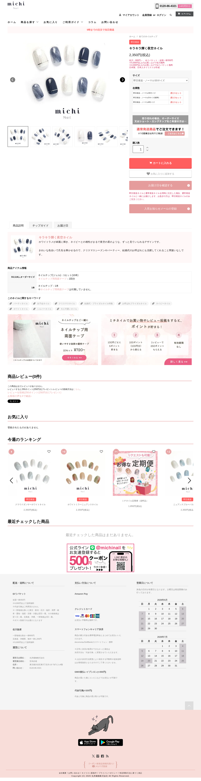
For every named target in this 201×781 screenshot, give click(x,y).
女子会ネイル (43, 304)
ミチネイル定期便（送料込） (135, 501)
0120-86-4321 (168, 6)
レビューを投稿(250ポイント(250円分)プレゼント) (34, 392)
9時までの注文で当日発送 (100, 29)
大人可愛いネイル (69, 309)
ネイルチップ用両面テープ (52, 278)
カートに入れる (162, 163)
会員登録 (147, 15)
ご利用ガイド (72, 22)
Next (122, 79)
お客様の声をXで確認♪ (20, 396)
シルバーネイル (44, 309)
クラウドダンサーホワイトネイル (30, 504)
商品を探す (30, 22)
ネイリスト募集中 (89, 773)
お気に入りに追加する (160, 173)
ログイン (161, 15)
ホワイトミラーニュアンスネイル (83, 504)
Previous (12, 79)
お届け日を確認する (160, 185)
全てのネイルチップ (148, 36)
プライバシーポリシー (108, 773)
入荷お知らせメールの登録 (160, 208)
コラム (92, 22)
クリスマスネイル (67, 304)
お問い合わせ (109, 22)
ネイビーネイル (163, 304)
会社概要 (62, 773)
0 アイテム (184, 13)
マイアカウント (131, 15)
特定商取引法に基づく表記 (131, 773)
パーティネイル (21, 304)
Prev (12, 480)
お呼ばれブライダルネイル (134, 304)
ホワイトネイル (21, 309)
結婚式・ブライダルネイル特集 (98, 304)
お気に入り (51, 22)
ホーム (12, 22)
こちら (76, 389)
